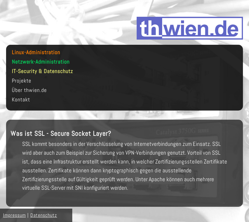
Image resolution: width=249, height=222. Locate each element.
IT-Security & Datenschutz (42, 71)
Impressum (14, 215)
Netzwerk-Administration (41, 62)
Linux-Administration (36, 52)
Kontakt (21, 100)
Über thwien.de (29, 90)
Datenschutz (43, 215)
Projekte (21, 81)
